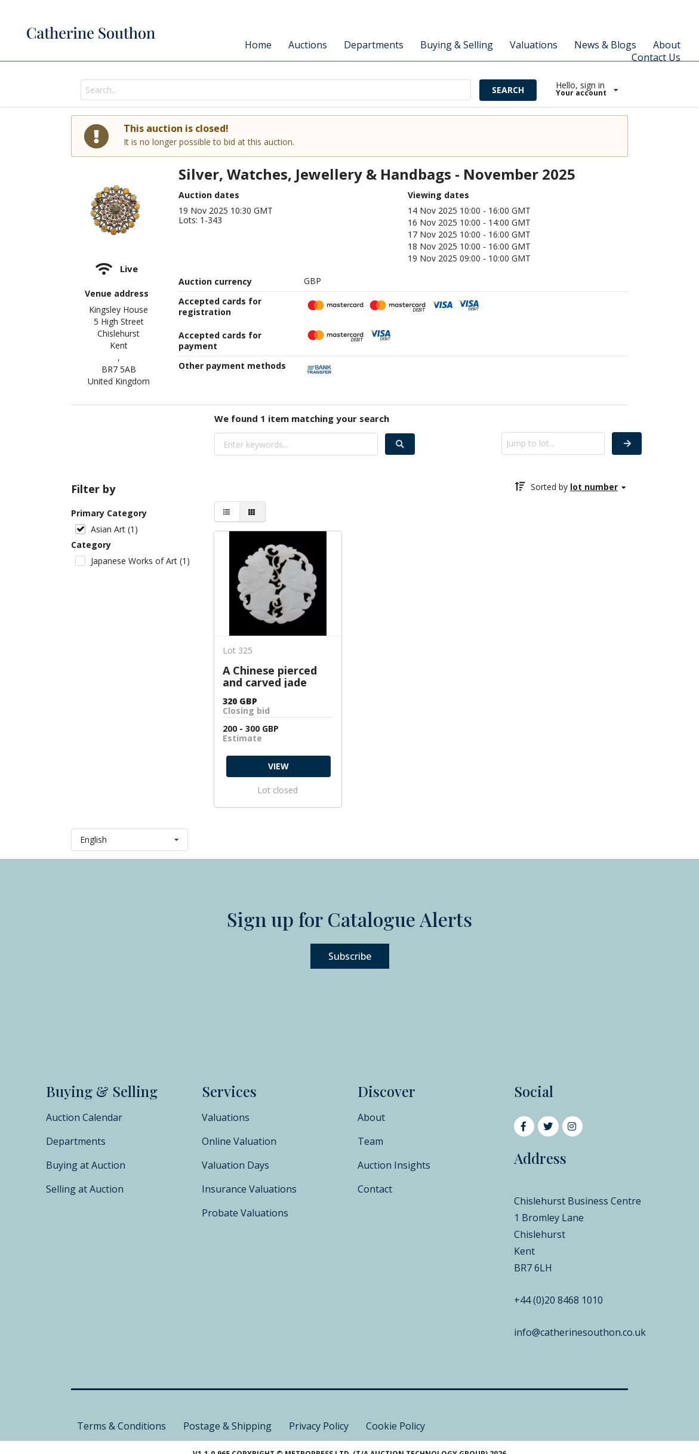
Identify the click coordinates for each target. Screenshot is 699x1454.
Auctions (307, 44)
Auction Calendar (84, 1117)
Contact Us (656, 57)
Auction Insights (394, 1165)
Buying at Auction (85, 1165)
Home (258, 44)
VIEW (278, 766)
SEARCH (508, 90)
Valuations (534, 44)
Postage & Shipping (227, 1426)
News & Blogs (605, 44)
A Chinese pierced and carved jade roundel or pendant (275, 676)
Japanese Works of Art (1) (140, 561)
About (666, 44)
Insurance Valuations (249, 1189)
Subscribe (349, 956)
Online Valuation (239, 1141)
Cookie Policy (395, 1426)
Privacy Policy (319, 1426)
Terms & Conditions (121, 1426)
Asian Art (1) (114, 529)
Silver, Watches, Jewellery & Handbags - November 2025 (376, 174)
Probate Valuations (245, 1212)
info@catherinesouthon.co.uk (580, 1332)
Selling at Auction (85, 1189)
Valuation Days (235, 1165)
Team (370, 1141)
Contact (375, 1189)
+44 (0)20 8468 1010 (558, 1300)
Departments (374, 44)
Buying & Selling (456, 44)
